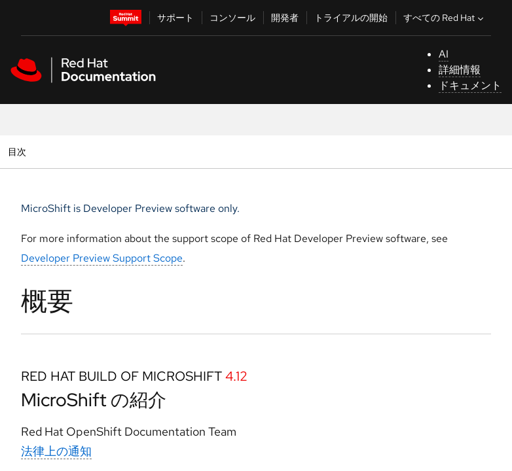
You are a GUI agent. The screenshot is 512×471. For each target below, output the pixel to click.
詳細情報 (460, 70)
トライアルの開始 (351, 18)
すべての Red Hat (444, 18)
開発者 (285, 18)
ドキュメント (470, 85)
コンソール (232, 18)
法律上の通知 (56, 451)
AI (443, 54)
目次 (18, 151)
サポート (175, 18)
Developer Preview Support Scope (102, 258)
